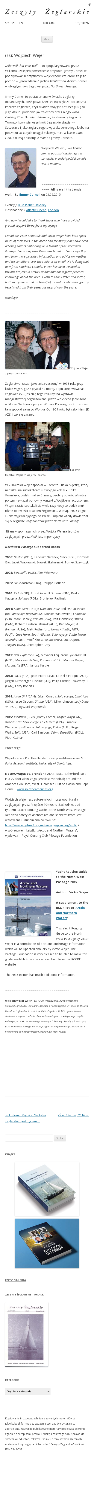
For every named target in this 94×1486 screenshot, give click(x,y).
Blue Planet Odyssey (32, 205)
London (53, 210)
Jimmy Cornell (29, 194)
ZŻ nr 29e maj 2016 (73, 1115)
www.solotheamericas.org (35, 789)
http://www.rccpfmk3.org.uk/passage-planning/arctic (41, 825)
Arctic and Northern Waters (70, 913)
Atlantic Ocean (36, 210)
